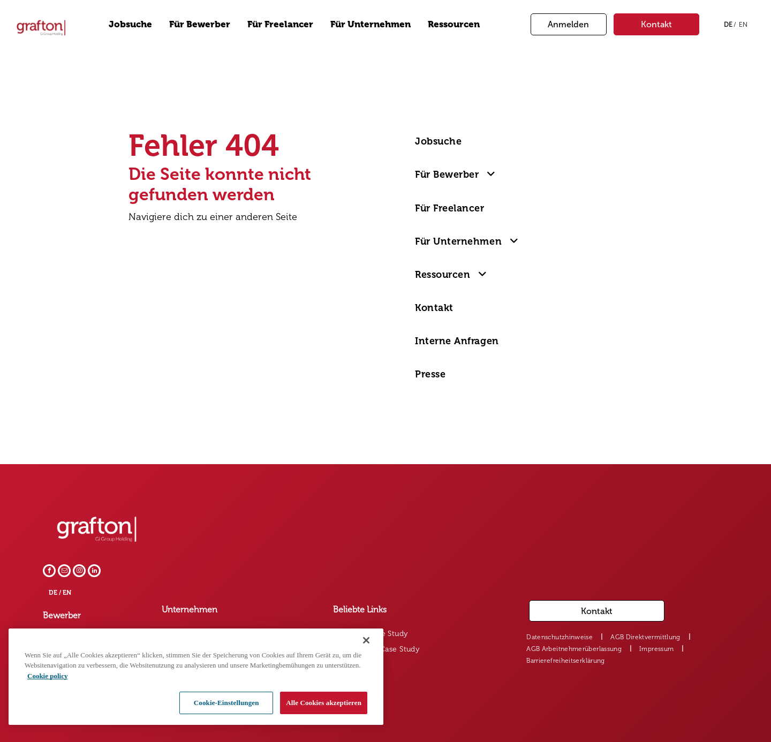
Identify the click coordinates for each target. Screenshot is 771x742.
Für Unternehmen (370, 24)
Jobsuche (130, 24)
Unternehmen (189, 609)
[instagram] (79, 572)
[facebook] (49, 572)
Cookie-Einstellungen (226, 703)
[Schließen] (366, 640)
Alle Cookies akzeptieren (323, 703)
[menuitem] (476, 141)
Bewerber (62, 615)
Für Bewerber (199, 24)
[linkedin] (94, 572)
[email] (64, 572)
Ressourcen (454, 24)
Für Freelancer (280, 24)
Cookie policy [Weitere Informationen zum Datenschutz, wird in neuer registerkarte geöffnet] (47, 676)
